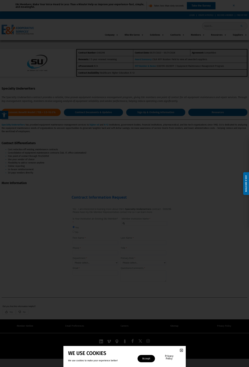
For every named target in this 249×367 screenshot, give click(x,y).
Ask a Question (246, 183)
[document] (124, 183)
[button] (181, 350)
